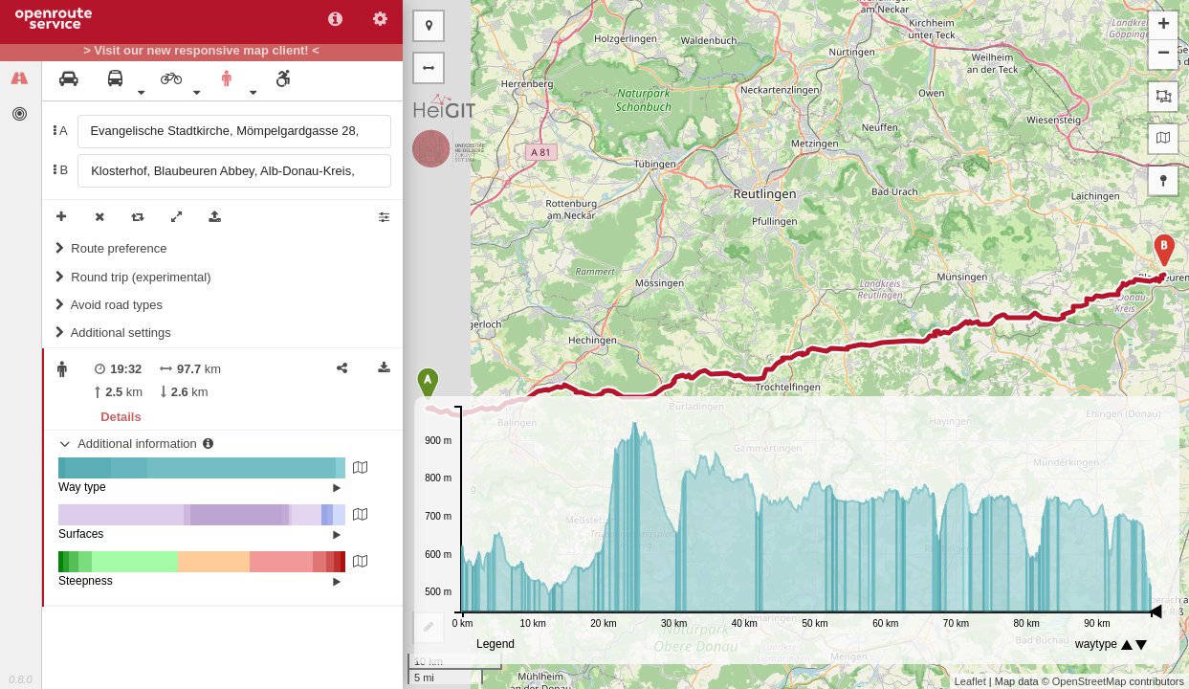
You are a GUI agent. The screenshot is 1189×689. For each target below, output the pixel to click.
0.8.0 (20, 679)
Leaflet (970, 681)
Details (120, 417)
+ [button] (1163, 25)
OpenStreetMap (1089, 681)
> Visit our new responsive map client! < (201, 50)
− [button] (1163, 54)
